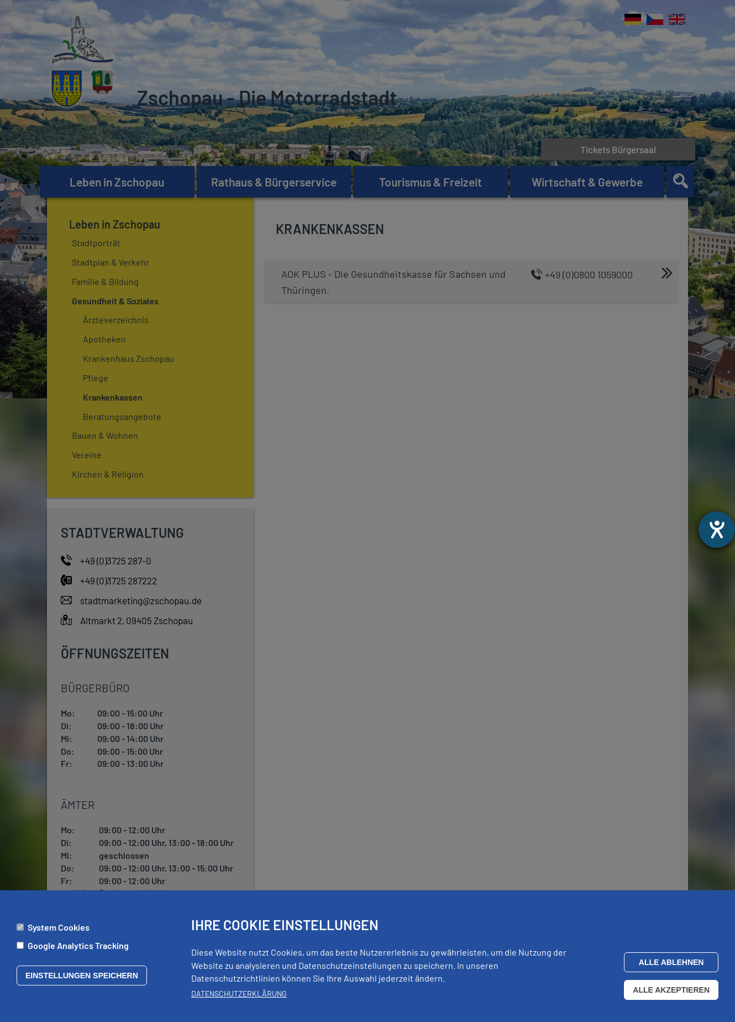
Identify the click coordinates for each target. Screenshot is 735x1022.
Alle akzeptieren (671, 994)
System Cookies (59, 931)
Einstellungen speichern (81, 980)
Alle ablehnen (671, 966)
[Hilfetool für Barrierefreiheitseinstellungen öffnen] (717, 529)
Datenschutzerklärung (239, 998)
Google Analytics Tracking (78, 950)
